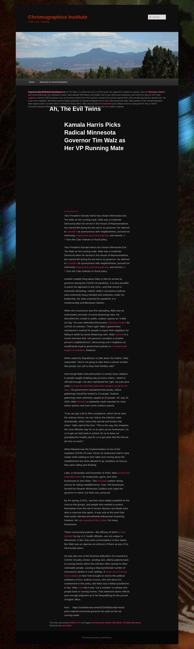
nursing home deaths (101, 623)
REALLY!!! (76, 623)
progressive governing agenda (91, 235)
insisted (119, 334)
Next (162, 92)
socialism (72, 231)
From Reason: (71, 211)
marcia (137, 623)
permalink (66, 625)
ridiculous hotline (117, 322)
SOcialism (117, 623)
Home (32, 82)
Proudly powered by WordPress (97, 638)
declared (82, 401)
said (80, 587)
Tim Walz (127, 623)
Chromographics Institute (57, 17)
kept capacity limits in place (93, 520)
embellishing (107, 104)
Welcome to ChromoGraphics (53, 82)
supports (32, 98)
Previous (151, 92)
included (102, 480)
